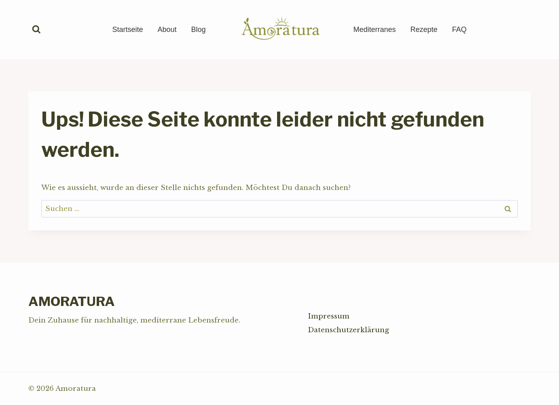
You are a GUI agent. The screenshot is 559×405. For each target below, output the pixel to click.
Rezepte (424, 29)
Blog (198, 29)
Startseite (127, 29)
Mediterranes (375, 29)
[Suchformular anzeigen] (36, 29)
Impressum (328, 316)
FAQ (459, 29)
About (166, 29)
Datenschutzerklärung (348, 330)
